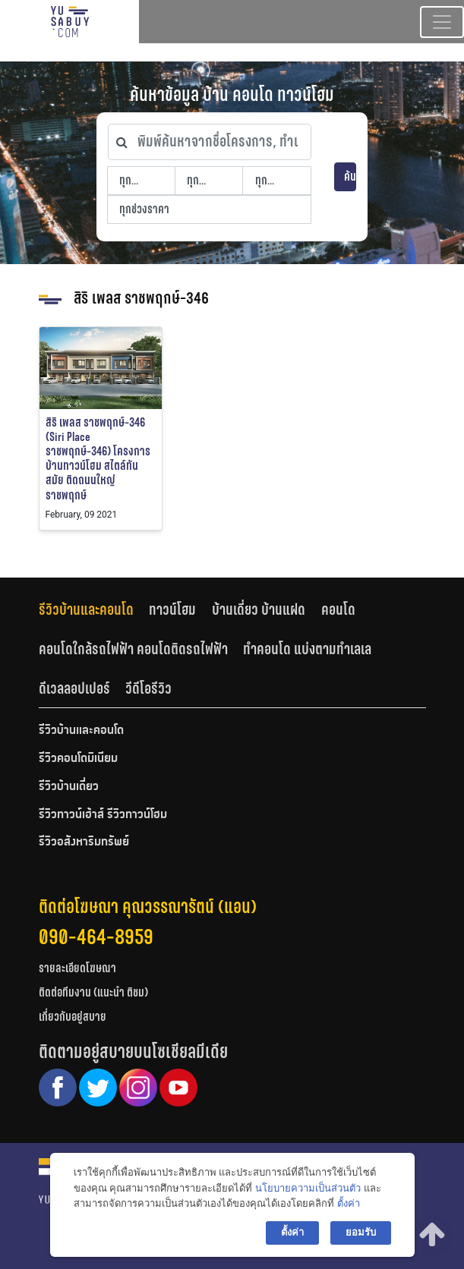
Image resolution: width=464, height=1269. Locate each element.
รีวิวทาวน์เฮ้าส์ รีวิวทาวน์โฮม (103, 815)
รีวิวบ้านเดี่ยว (69, 787)
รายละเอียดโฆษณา (77, 968)
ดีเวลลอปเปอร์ (74, 688)
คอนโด (338, 609)
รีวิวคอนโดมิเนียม (78, 759)
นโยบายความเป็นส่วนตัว (308, 1188)
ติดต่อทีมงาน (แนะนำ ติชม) (93, 992)
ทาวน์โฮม (172, 609)
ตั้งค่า (348, 1203)
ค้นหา (350, 176)
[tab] (94, 610)
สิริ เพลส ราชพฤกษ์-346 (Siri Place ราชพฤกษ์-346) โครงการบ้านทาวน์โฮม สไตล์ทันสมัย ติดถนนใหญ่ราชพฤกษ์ (98, 459)
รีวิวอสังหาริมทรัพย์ (84, 842)
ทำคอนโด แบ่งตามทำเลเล (307, 649)
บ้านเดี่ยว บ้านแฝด (258, 609)
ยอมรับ (361, 1232)
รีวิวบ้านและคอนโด (86, 609)
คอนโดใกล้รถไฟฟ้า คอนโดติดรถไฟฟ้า (133, 649)
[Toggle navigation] (442, 22)
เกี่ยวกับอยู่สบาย (72, 1016)
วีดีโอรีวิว (148, 688)
